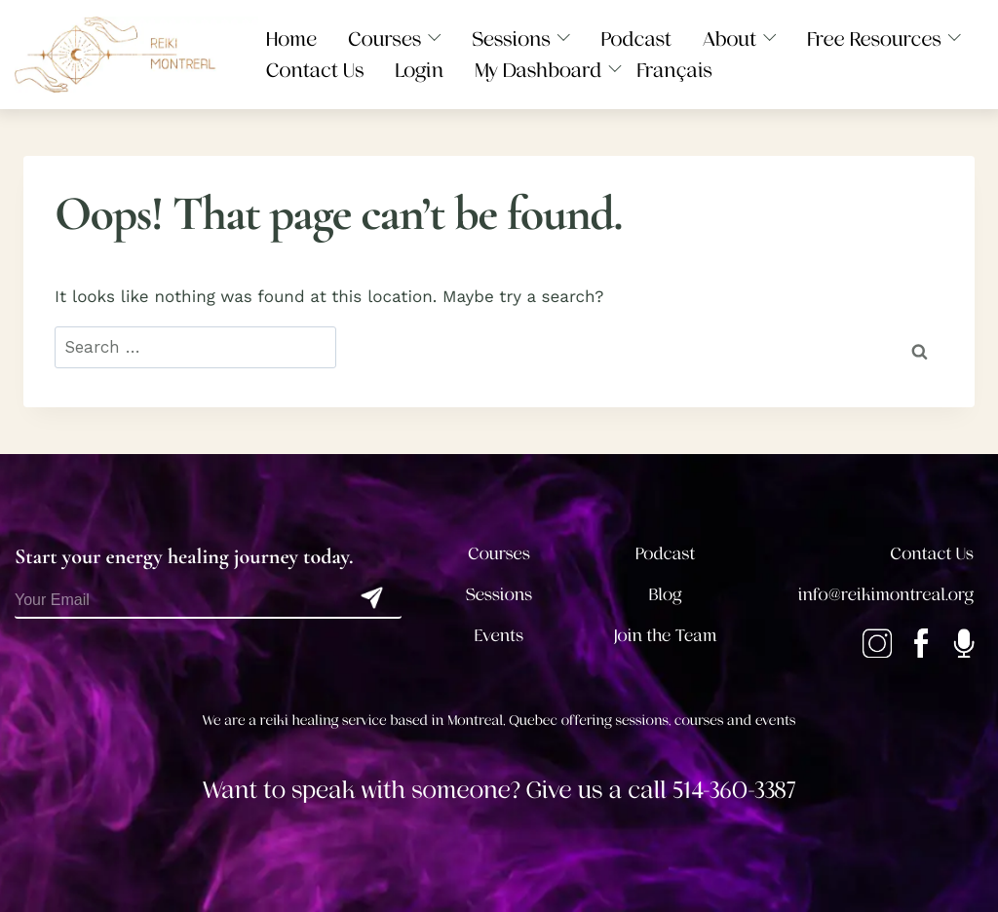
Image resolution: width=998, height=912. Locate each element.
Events (499, 636)
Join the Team (665, 636)
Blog (665, 595)
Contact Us (932, 554)
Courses (499, 554)
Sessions (499, 595)
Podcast (665, 554)
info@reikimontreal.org (886, 595)
